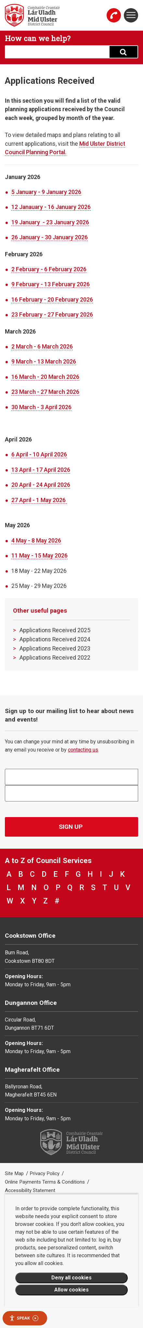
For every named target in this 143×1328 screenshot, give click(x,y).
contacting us (83, 750)
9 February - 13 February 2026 (50, 284)
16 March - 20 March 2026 (45, 377)
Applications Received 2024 (55, 639)
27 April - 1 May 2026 (39, 500)
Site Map (15, 1173)
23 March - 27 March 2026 (45, 392)
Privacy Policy (45, 1173)
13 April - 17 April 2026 (40, 470)
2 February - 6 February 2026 (48, 269)
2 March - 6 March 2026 (42, 346)
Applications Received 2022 (55, 657)
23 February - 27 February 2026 (52, 314)
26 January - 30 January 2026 (49, 237)
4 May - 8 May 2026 (36, 540)
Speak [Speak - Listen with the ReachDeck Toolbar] (23, 1318)
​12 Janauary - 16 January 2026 (51, 207)
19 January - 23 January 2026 (50, 222)
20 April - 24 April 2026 (40, 485)
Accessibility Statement (30, 1190)
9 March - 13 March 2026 (43, 361)
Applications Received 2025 (55, 630)
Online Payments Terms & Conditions (45, 1182)
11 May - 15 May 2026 (39, 555)
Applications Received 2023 (55, 648)
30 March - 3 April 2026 (41, 407)
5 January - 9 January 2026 (46, 192)
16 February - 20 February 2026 (52, 299)
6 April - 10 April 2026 (39, 454)
